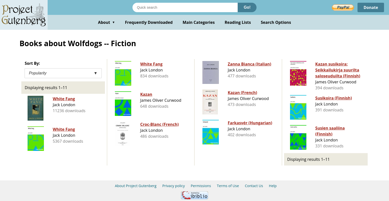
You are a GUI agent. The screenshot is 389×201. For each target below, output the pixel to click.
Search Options (276, 22)
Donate (370, 7)
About (106, 22)
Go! (247, 7)
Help (273, 185)
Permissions (201, 185)
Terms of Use (228, 185)
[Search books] (185, 7)
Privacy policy (173, 185)
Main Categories (199, 22)
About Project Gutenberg (136, 185)
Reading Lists (238, 22)
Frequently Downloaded (149, 22)
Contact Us (254, 185)
